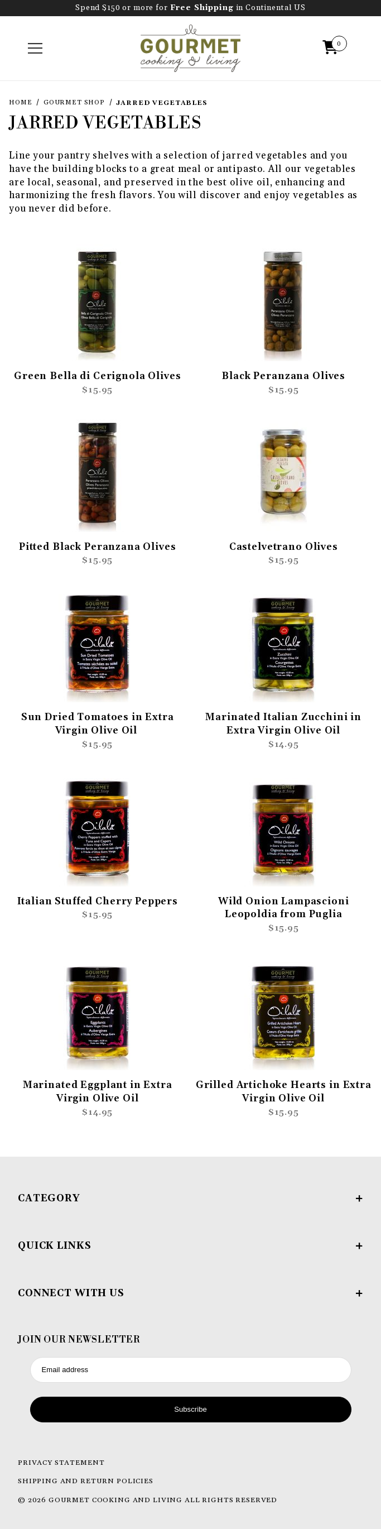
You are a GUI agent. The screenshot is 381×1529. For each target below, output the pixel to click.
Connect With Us (190, 1293)
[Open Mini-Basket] (333, 48)
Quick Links (190, 1246)
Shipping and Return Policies (85, 1481)
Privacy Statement (61, 1462)
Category (190, 1198)
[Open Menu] (35, 49)
